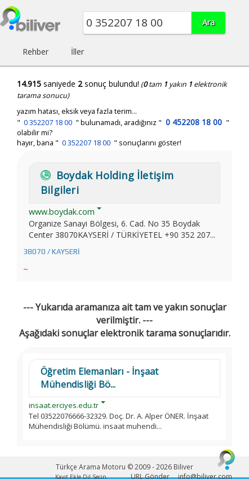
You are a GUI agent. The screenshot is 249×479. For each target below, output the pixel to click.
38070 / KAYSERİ (51, 251)
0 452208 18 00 (194, 122)
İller (77, 51)
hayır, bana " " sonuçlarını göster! (99, 143)
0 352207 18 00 (48, 122)
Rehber (35, 51)
